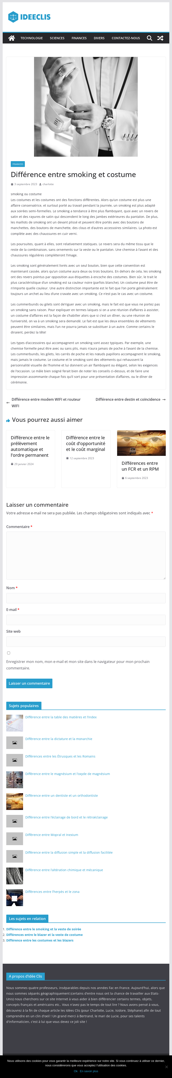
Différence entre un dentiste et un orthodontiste (61, 795)
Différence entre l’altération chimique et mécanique (64, 870)
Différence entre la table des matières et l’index (61, 717)
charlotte (48, 184)
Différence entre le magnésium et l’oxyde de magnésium (67, 774)
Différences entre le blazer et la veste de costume (44, 935)
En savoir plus (89, 1071)
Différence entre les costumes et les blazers (39, 940)
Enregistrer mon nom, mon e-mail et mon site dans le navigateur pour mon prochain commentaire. (78, 665)
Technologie (32, 38)
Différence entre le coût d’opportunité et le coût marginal (85, 443)
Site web (13, 631)
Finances (79, 38)
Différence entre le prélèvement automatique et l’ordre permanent (30, 446)
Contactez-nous (126, 38)
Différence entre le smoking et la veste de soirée (43, 929)
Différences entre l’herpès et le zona (52, 892)
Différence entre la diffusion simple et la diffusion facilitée (69, 852)
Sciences (57, 38)
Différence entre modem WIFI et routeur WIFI (43, 402)
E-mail (12, 609)
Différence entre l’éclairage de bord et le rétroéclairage (66, 817)
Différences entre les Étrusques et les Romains (60, 756)
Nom (12, 587)
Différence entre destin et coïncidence (131, 399)
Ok (76, 1071)
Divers (99, 38)
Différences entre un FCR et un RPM (140, 466)
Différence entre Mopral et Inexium (51, 835)
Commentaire (19, 526)
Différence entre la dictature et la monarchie (58, 739)
